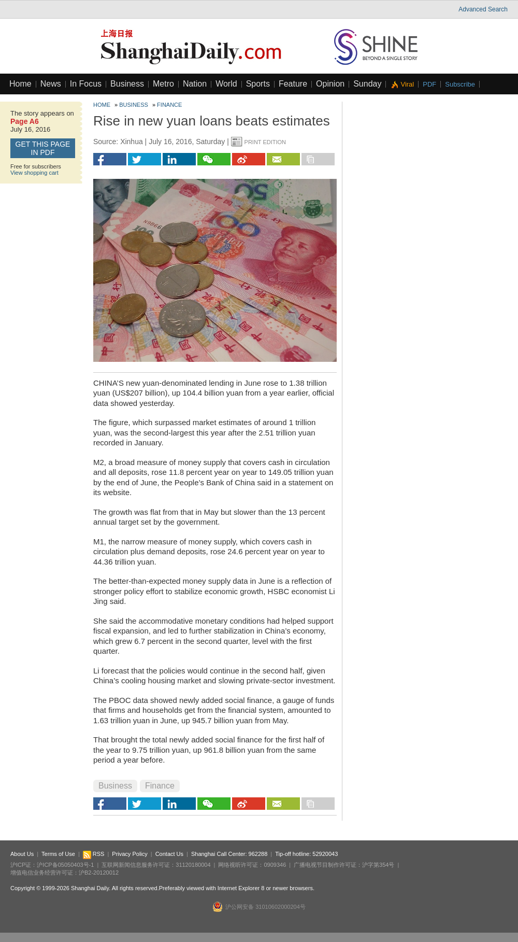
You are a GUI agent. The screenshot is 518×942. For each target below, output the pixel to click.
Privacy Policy (129, 854)
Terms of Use (58, 854)
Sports (258, 83)
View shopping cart (34, 173)
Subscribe (460, 84)
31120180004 (193, 865)
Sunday (367, 83)
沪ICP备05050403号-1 (65, 865)
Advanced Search (483, 9)
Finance (169, 105)
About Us (22, 854)
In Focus (86, 83)
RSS (94, 854)
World (226, 83)
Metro (163, 83)
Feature (293, 83)
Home (20, 83)
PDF (429, 84)
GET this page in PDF (43, 148)
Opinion (330, 83)
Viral (407, 84)
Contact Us (169, 854)
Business (127, 83)
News (50, 83)
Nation (195, 83)
